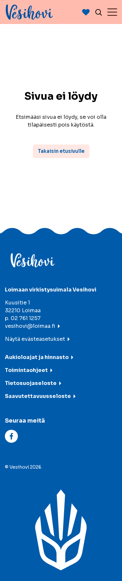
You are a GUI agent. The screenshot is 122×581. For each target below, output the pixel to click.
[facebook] (11, 436)
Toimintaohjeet (26, 370)
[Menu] (112, 12)
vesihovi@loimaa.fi (30, 326)
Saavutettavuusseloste (38, 396)
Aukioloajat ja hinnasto (37, 357)
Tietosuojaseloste (31, 383)
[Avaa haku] (98, 12)
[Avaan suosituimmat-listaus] (86, 12)
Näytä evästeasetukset (35, 339)
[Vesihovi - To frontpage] (29, 12)
